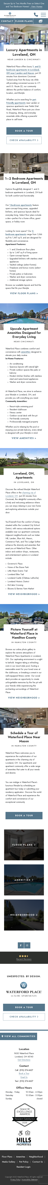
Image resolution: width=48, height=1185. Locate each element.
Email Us (24, 1077)
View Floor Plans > (24, 293)
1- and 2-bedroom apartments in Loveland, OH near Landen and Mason (23, 70)
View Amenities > (24, 438)
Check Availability (24, 140)
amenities (25, 351)
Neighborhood (36, 1156)
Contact (7, 21)
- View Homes (36, 6)
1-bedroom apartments (20, 205)
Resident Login (23, 1166)
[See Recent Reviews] (24, 958)
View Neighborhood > (24, 594)
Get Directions (24, 1059)
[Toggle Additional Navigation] (41, 14)
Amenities (20, 1156)
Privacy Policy (15, 1179)
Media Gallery (8, 1161)
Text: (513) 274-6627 (24, 1081)
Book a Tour (24, 130)
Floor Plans (24, 21)
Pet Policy (23, 1161)
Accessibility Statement (30, 1179)
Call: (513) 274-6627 (24, 1070)
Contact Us (37, 1161)
